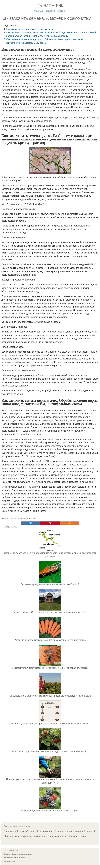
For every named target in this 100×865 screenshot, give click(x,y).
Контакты (7, 854)
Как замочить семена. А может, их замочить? (30, 29)
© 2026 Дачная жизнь (11, 850)
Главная (38, 11)
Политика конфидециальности (14, 857)
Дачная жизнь (50, 5)
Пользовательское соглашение (22, 854)
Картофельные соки (27, 518)
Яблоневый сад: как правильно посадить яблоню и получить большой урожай (45, 836)
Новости (50, 11)
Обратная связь (9, 861)
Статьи (61, 11)
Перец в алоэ (15, 518)
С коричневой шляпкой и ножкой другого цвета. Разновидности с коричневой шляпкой (49, 831)
